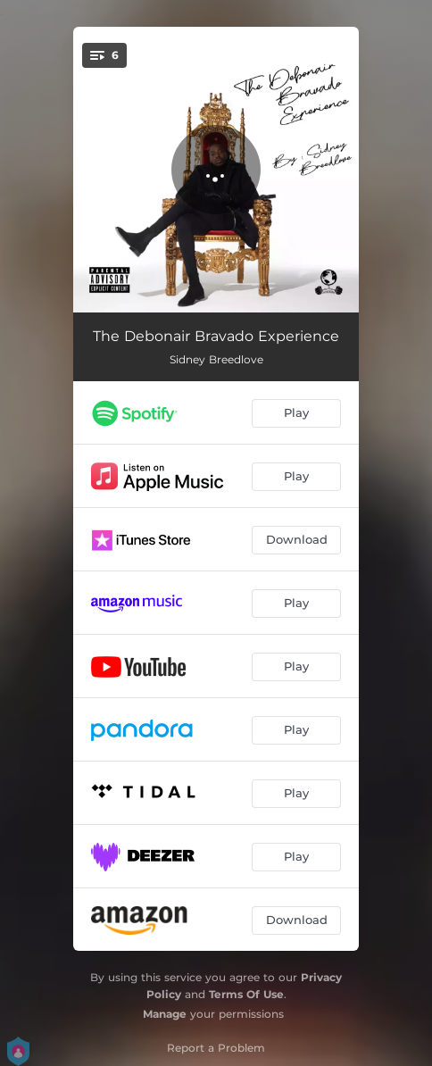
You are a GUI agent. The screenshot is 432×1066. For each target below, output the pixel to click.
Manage (165, 1013)
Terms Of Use (246, 994)
